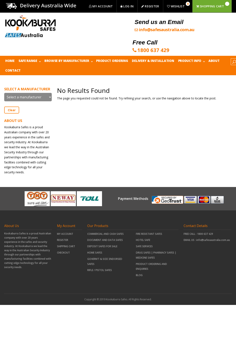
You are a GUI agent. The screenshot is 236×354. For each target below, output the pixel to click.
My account (65, 234)
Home (10, 61)
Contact (13, 70)
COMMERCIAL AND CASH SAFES (105, 234)
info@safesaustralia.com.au (213, 240)
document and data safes (105, 240)
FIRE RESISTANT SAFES (149, 234)
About (214, 61)
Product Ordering (112, 61)
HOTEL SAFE (143, 240)
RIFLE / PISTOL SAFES (99, 270)
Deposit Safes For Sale (102, 246)
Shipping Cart (66, 246)
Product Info (189, 61)
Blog (139, 275)
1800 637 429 (205, 234)
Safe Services (144, 246)
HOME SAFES (94, 252)
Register (62, 240)
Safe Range (28, 61)
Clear (12, 110)
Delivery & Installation (153, 61)
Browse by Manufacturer (66, 61)
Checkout (63, 252)
